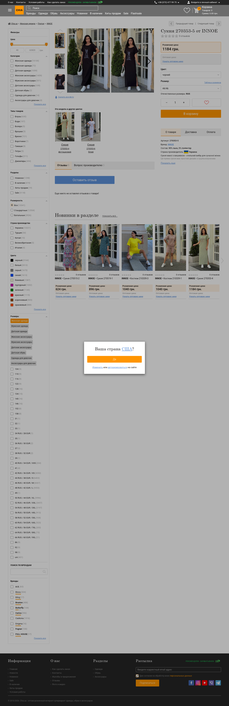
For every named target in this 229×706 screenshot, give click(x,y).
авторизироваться (117, 367)
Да (114, 359)
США (127, 348)
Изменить (97, 367)
